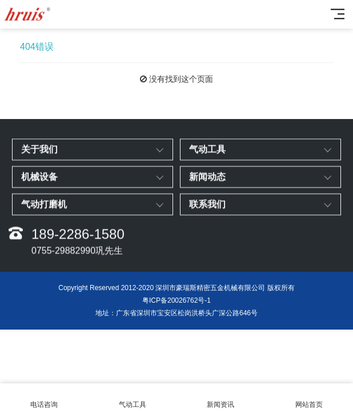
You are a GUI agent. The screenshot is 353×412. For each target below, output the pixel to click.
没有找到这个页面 (181, 79)
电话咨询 (44, 398)
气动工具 (133, 398)
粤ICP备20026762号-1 (176, 300)
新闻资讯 (220, 398)
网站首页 (309, 398)
